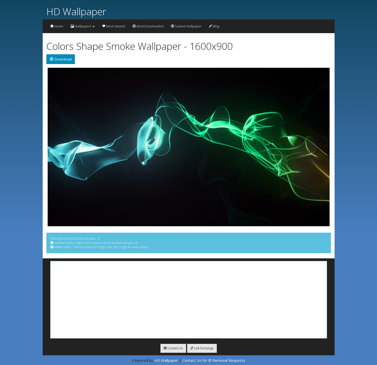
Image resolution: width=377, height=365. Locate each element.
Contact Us (173, 348)
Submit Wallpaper (186, 26)
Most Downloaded (147, 26)
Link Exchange (202, 348)
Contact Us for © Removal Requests (213, 360)
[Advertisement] (188, 300)
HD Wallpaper (76, 11)
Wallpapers (83, 26)
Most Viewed (113, 26)
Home (56, 26)
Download (61, 59)
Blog (214, 26)
